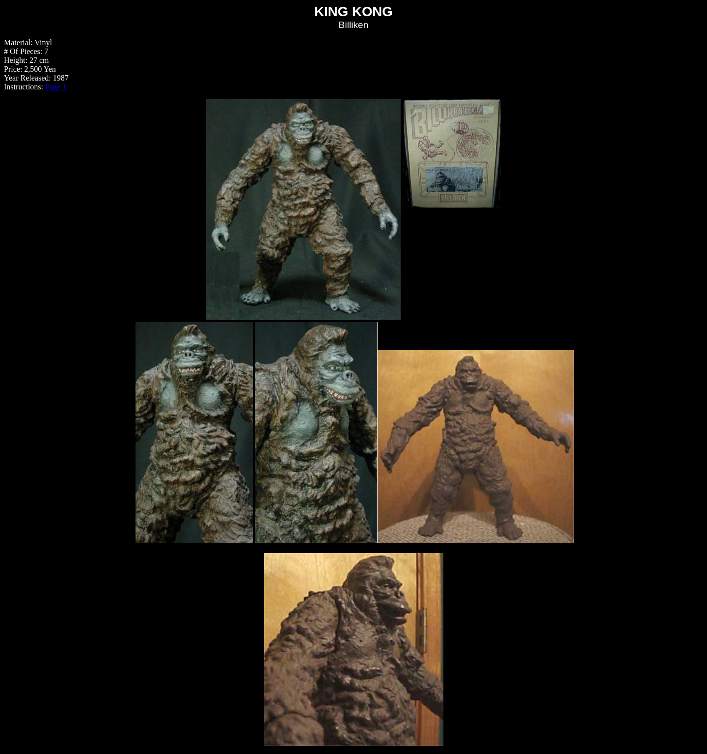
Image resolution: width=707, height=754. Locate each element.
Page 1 (55, 87)
